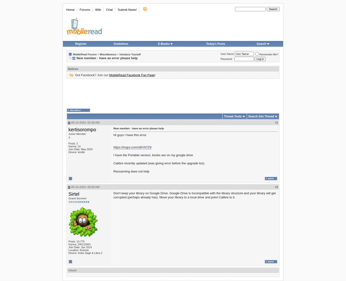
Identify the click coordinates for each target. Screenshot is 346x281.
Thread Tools (233, 116)
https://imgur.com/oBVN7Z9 (132, 147)
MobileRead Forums (85, 54)
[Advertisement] (173, 93)
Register (81, 44)
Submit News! (127, 9)
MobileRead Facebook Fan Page (132, 75)
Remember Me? (267, 54)
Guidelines (121, 44)
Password (226, 58)
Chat (109, 9)
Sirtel (73, 194)
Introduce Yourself (130, 54)
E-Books (165, 44)
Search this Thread (261, 116)
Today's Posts (215, 44)
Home (70, 9)
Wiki (98, 9)
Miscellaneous (108, 54)
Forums (85, 9)
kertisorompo (82, 129)
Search (263, 44)
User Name (227, 53)
